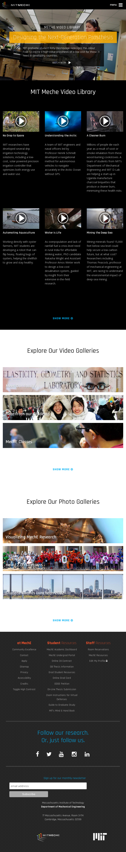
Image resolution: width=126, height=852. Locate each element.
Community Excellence (24, 649)
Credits (24, 683)
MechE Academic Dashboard (62, 649)
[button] (116, 5)
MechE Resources (98, 655)
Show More (63, 318)
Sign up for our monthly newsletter (65, 778)
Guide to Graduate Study (62, 705)
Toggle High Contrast (24, 689)
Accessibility (24, 678)
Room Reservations (98, 649)
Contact (24, 655)
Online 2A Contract (62, 661)
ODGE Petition (61, 683)
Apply (24, 661)
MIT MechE (16, 5)
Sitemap (24, 666)
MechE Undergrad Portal (62, 655)
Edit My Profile (98, 661)
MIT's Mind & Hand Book (62, 710)
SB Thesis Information (62, 666)
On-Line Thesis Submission (61, 689)
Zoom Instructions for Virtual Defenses (61, 697)
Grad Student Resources (62, 672)
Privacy (24, 672)
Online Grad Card (62, 678)
